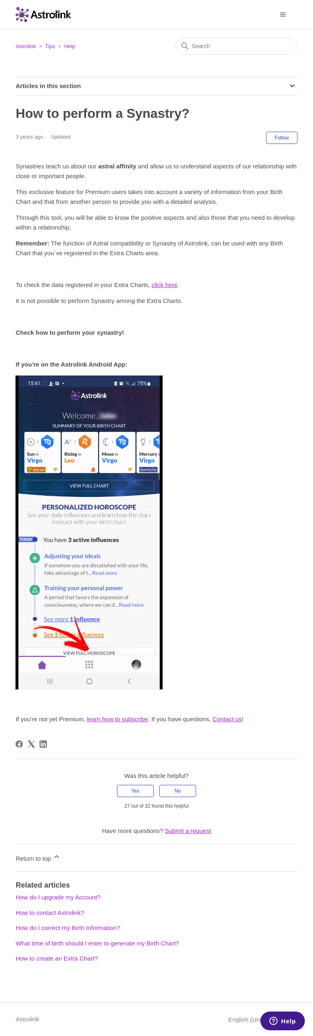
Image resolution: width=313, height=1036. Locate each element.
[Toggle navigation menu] (283, 14)
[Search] (236, 46)
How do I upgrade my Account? (57, 897)
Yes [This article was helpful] (135, 791)
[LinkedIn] (43, 744)
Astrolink (25, 46)
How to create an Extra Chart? (56, 958)
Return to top (38, 857)
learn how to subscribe (117, 719)
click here (164, 284)
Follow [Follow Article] (282, 138)
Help (69, 46)
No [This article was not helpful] (177, 791)
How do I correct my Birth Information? (67, 927)
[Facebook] (19, 744)
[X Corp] (31, 744)
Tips (50, 46)
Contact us (227, 719)
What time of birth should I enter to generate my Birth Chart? (97, 943)
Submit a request (188, 830)
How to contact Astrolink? (49, 912)
